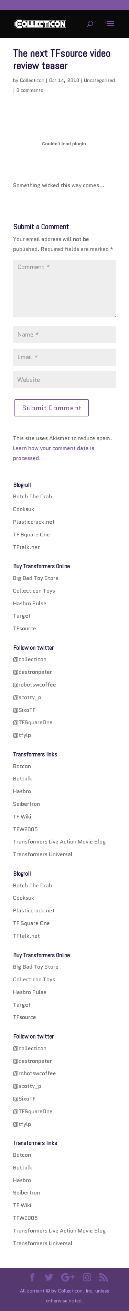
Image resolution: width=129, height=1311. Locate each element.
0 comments (29, 90)
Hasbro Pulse (29, 603)
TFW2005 (25, 829)
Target (22, 616)
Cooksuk (23, 509)
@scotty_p (27, 697)
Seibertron (26, 804)
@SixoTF (24, 710)
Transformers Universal (43, 854)
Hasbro (22, 791)
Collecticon (32, 80)
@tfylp (22, 735)
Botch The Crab (32, 496)
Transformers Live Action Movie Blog (59, 842)
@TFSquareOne (33, 722)
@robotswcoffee (34, 685)
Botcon (22, 766)
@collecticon (29, 659)
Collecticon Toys (34, 591)
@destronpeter (32, 672)
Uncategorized (99, 80)
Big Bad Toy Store (35, 578)
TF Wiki (22, 817)
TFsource (24, 628)
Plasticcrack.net (34, 522)
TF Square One (31, 534)
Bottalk (22, 778)
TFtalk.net (26, 547)
